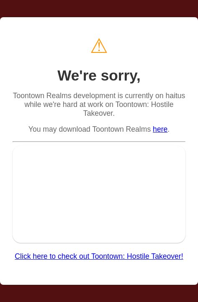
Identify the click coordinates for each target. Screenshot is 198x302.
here (160, 129)
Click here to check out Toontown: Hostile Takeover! (99, 256)
